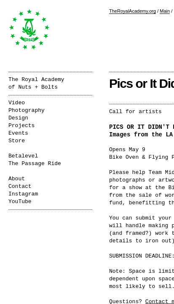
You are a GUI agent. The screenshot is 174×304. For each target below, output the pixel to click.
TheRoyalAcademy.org (132, 11)
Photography (26, 110)
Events (18, 133)
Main (165, 11)
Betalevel (23, 156)
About (16, 179)
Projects (21, 125)
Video (16, 103)
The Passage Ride (34, 163)
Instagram (23, 194)
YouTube (20, 201)
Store (16, 141)
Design (18, 118)
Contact (20, 186)
